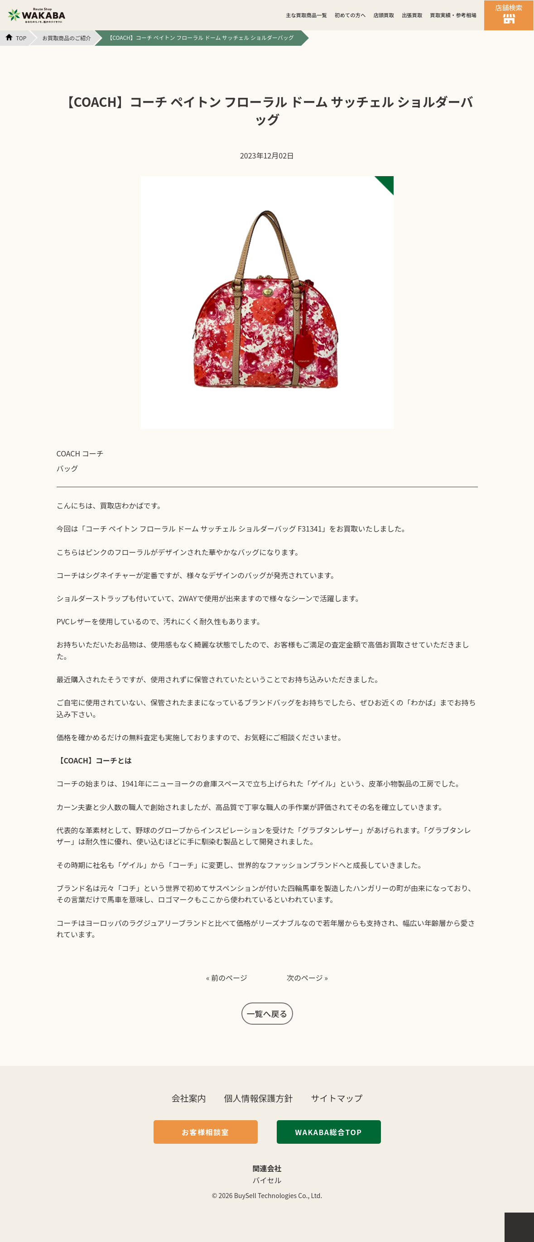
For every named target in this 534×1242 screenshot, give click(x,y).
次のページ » (307, 977)
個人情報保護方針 (258, 1098)
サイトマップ (337, 1098)
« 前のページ (226, 977)
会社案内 (188, 1098)
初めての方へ (350, 15)
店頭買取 (383, 15)
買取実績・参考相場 (453, 15)
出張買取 (412, 15)
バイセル (266, 1180)
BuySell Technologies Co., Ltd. (278, 1195)
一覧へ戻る (267, 1013)
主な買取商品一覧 (306, 15)
